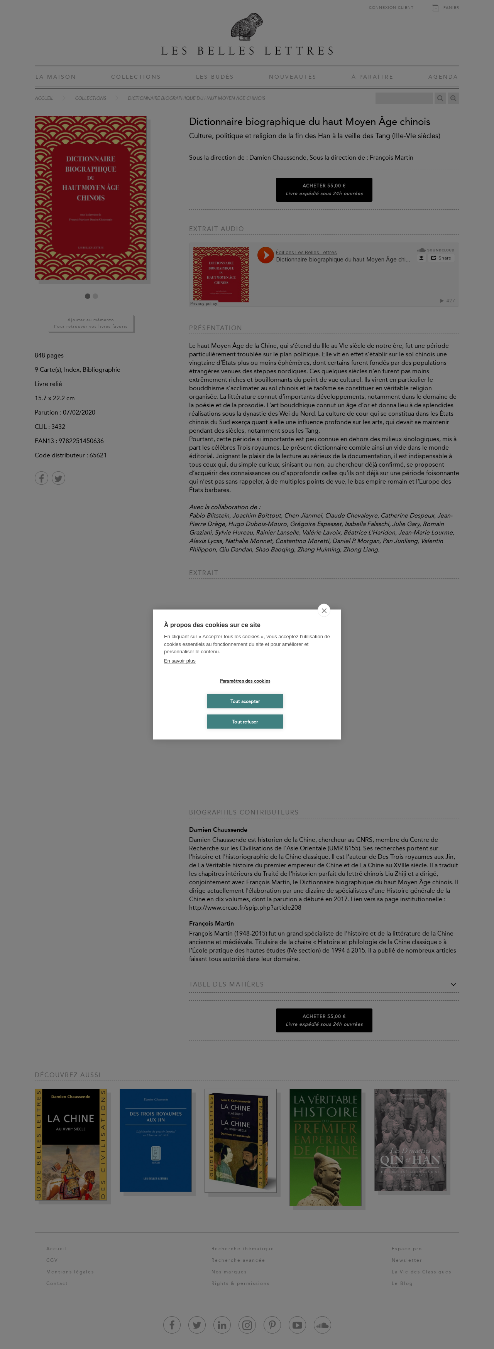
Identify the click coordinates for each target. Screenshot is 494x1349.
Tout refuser (245, 721)
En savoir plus (180, 660)
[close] (324, 610)
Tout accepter (245, 701)
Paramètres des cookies (245, 680)
